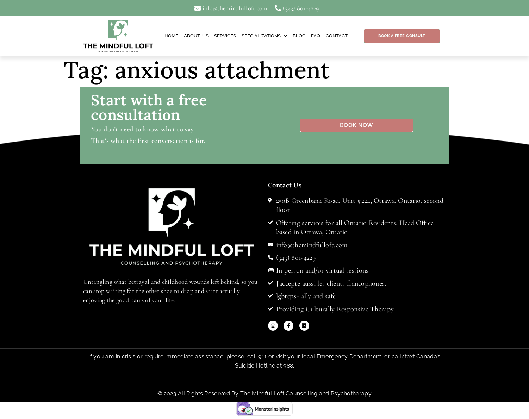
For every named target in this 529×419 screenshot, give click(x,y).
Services (225, 35)
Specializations (264, 36)
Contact (337, 35)
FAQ (315, 35)
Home (171, 35)
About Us (196, 35)
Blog (299, 35)
